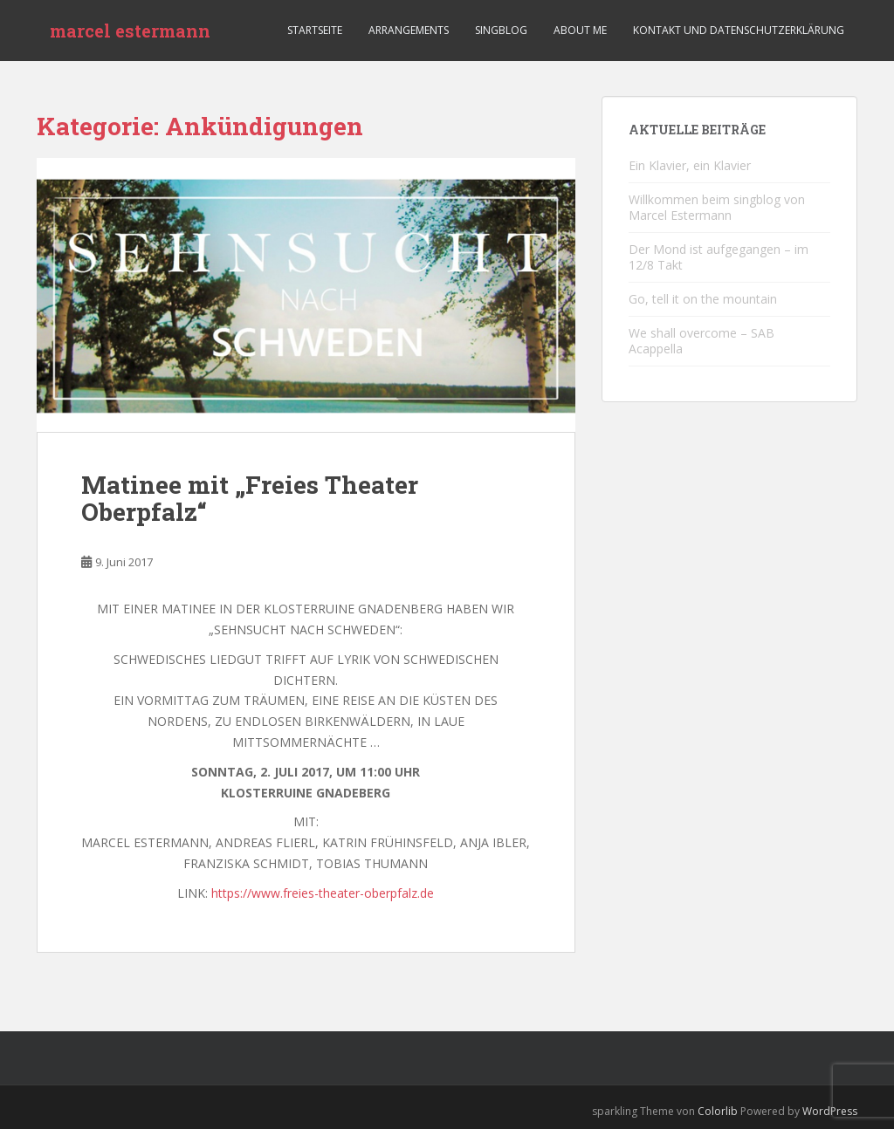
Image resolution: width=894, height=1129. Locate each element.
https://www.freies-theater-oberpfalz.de (322, 893)
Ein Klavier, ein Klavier (690, 165)
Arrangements (408, 30)
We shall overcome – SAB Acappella (701, 341)
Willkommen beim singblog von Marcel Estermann (717, 207)
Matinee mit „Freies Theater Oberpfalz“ (249, 498)
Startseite (314, 30)
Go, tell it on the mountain (703, 299)
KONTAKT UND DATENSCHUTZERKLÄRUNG (738, 30)
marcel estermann (130, 30)
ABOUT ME (580, 30)
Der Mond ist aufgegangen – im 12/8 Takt (718, 257)
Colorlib (718, 1111)
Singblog (501, 30)
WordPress (829, 1111)
